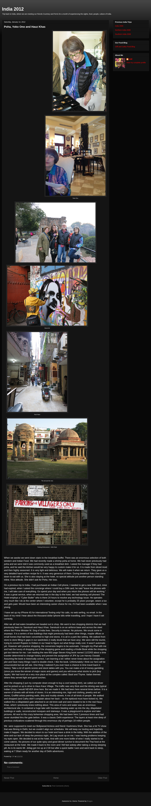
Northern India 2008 (123, 30)
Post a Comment (13, 767)
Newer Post (9, 778)
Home (56, 778)
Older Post (102, 778)
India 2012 (13, 9)
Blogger (89, 801)
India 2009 (119, 26)
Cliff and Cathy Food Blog (125, 47)
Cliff (130, 59)
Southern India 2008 (123, 34)
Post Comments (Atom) (60, 786)
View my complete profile (136, 63)
